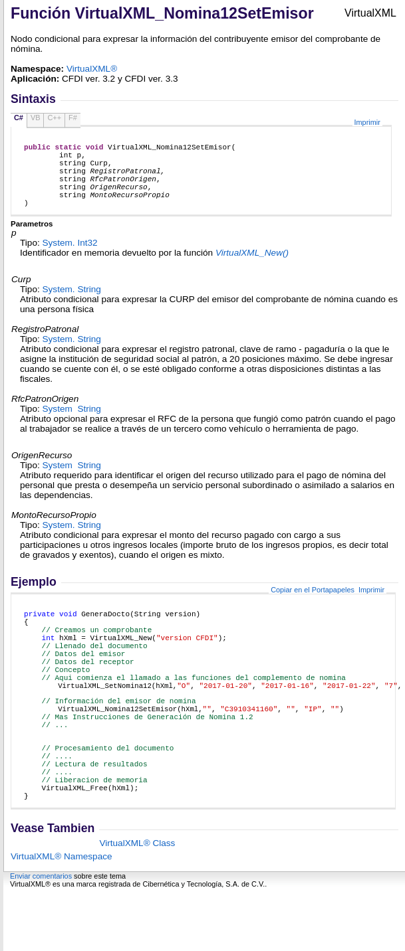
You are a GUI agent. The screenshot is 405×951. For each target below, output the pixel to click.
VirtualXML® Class (137, 903)
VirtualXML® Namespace (61, 916)
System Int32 (70, 259)
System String (72, 305)
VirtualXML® (92, 69)
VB (36, 118)
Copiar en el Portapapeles (312, 606)
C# (18, 118)
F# (72, 118)
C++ (54, 118)
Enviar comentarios (41, 936)
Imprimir (367, 122)
